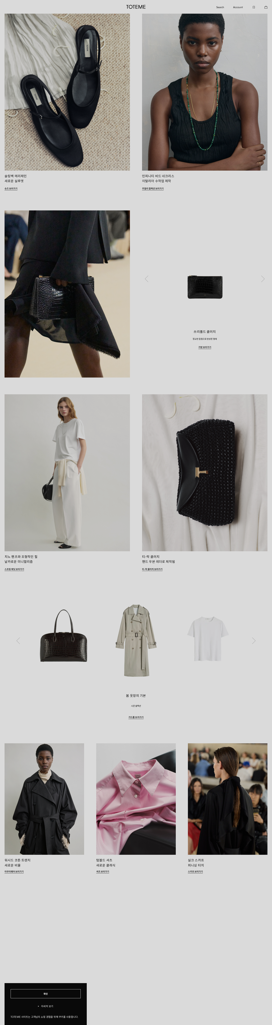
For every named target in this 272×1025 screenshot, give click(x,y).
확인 (46, 993)
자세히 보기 (45, 1006)
